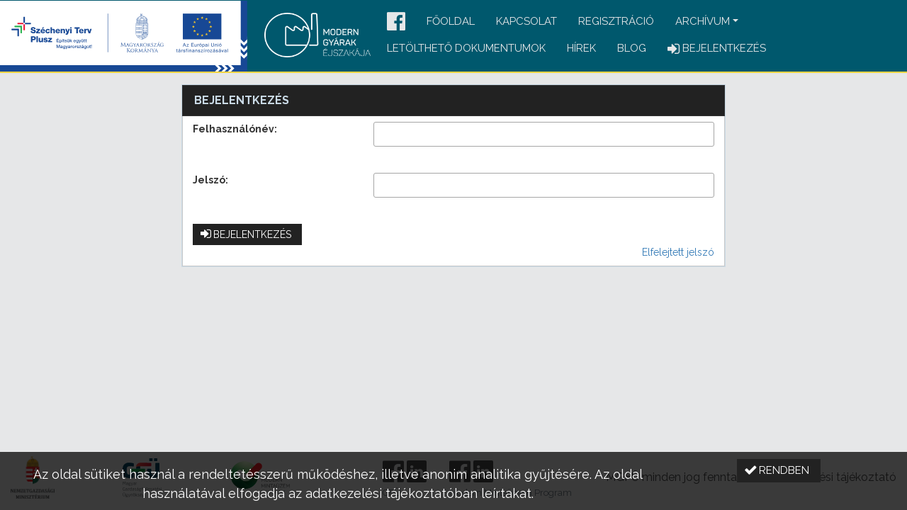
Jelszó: (210, 180)
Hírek (581, 48)
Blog (631, 48)
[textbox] (543, 134)
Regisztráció (616, 21)
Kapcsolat (526, 21)
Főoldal (451, 21)
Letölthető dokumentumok (466, 48)
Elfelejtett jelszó (678, 252)
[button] (396, 22)
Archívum (702, 21)
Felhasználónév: (235, 129)
